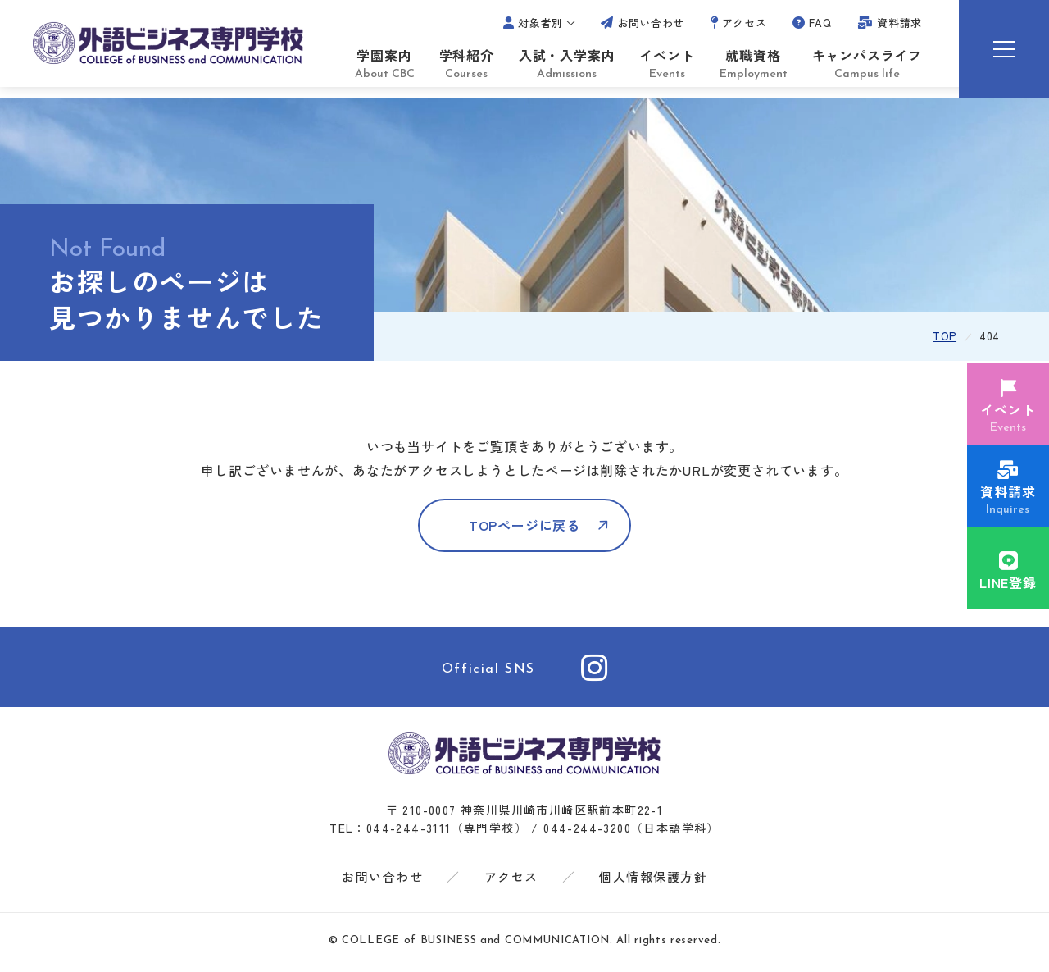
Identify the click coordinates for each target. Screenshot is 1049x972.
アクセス (511, 883)
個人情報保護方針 (653, 883)
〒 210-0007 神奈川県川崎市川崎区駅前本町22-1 (525, 816)
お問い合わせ (382, 883)
